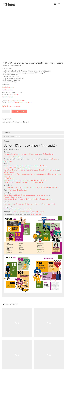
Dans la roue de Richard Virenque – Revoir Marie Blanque (21, 180)
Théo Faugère (53, 159)
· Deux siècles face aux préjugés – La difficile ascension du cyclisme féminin (26, 187)
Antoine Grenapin (9, 172)
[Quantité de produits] (6, 111)
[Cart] (59, 4)
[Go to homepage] (8, 4)
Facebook (5, 122)
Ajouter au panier (19, 111)
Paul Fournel (9, 178)
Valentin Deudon (27, 168)
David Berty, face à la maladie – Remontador (17, 182)
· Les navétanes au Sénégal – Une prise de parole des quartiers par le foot (26, 195)
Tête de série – (13, 157)
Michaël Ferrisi (27, 209)
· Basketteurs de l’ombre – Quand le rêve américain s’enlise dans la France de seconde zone (31, 170)
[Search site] (55, 4)
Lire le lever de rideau (7, 90)
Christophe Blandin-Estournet (12, 197)
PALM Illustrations (13, 94)
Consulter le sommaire (8, 87)
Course (22, 102)
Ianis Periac (43, 166)
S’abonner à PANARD (7, 97)
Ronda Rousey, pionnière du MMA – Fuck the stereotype (21, 166)
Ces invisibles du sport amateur (18, 190)
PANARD (22, 100)
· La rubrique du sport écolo (12, 209)
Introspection (28, 102)
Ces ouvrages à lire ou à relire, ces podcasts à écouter (28, 212)
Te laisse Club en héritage (11, 168)
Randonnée (17, 102)
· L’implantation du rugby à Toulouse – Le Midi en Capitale (20, 199)
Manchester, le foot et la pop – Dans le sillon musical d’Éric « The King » (24, 204)
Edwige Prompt (54, 187)
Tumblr (23, 122)
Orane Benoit (8, 161)
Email (27, 122)
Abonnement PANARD (14, 100)
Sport (9, 102)
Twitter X (11, 122)
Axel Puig (43, 180)
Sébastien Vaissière (38, 182)
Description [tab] (7, 132)
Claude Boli (51, 204)
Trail (13, 102)
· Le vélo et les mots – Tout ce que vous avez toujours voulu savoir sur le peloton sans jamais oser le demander (32, 175)
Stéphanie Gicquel (48, 154)
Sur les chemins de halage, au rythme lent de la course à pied (22, 154)
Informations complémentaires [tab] (12, 136)
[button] (63, 4)
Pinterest (17, 122)
